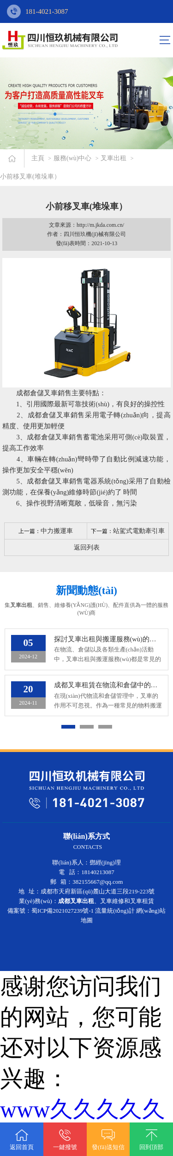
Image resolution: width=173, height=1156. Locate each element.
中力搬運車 (57, 530)
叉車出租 (113, 158)
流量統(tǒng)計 (114, 911)
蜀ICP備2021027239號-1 (62, 911)
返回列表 (87, 547)
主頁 (37, 158)
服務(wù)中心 (72, 158)
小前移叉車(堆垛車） (30, 176)
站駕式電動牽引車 (139, 530)
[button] (68, 727)
